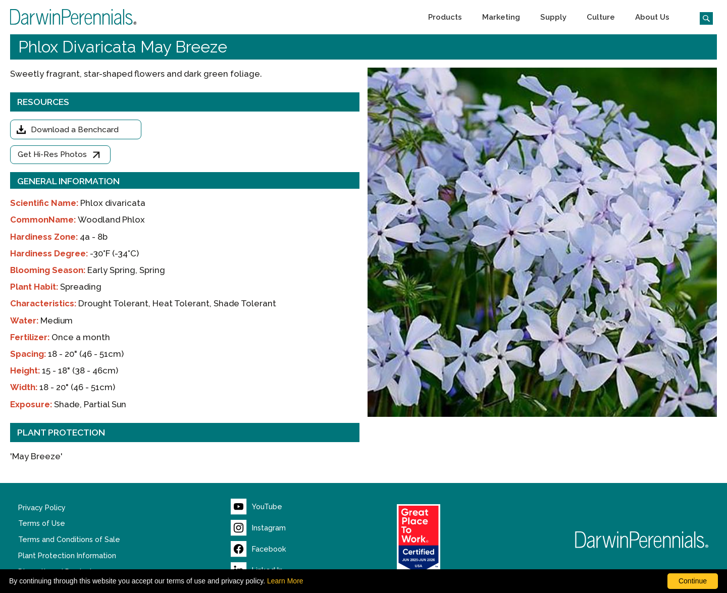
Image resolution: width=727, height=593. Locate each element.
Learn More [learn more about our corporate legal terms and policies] (285, 581)
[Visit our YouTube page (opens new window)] (256, 506)
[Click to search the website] (702, 17)
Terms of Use (41, 523)
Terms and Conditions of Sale (69, 539)
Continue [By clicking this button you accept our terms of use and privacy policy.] (693, 581)
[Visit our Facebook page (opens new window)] (258, 549)
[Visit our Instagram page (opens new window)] (258, 527)
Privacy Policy (42, 508)
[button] (445, 17)
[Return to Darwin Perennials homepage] (642, 539)
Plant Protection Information (67, 556)
